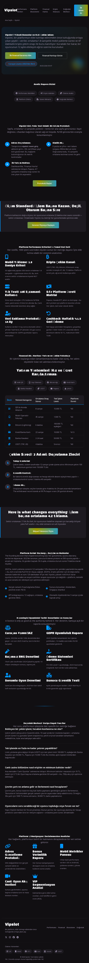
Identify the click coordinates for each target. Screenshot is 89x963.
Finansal (61, 927)
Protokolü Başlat (44, 183)
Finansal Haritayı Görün (52, 55)
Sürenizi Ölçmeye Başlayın (43, 225)
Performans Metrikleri (25, 93)
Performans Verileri (22, 10)
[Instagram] (10, 937)
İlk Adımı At (81, 10)
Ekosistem (71, 927)
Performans (51, 927)
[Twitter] (6, 937)
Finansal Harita (46, 10)
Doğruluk (80, 927)
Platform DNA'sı (23, 99)
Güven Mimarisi (44, 99)
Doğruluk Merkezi (67, 10)
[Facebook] (14, 937)
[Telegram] (18, 937)
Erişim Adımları (47, 93)
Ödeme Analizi (66, 93)
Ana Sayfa (8, 20)
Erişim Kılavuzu (56, 10)
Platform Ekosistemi (34, 10)
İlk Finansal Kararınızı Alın (20, 55)
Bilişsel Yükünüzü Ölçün (43, 531)
